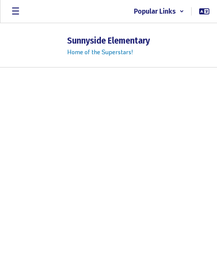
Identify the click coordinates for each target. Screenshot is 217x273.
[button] (159, 11)
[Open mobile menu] (15, 11)
